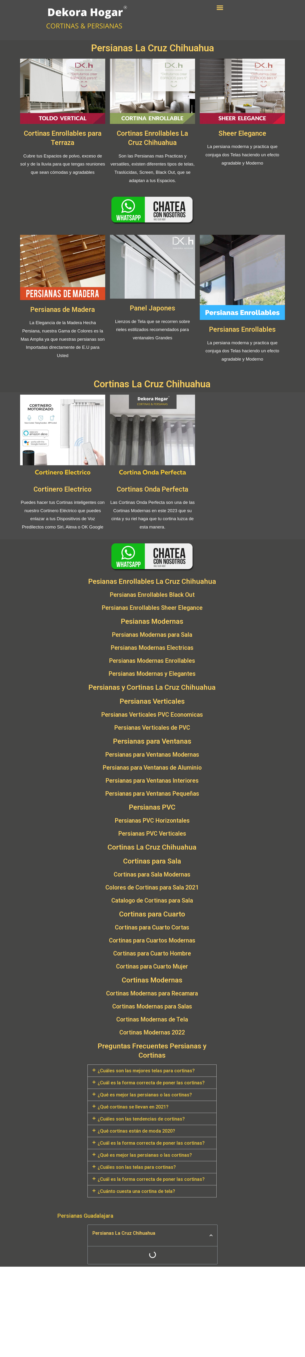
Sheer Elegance (242, 133)
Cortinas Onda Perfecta (152, 489)
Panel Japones (152, 308)
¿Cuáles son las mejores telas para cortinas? (146, 1070)
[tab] (152, 1070)
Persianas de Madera (62, 309)
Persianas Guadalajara (85, 1215)
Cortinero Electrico (62, 489)
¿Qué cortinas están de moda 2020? (136, 1130)
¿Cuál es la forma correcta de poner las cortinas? (151, 1082)
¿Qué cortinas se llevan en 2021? (133, 1106)
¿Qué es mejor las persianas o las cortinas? (145, 1094)
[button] (220, 7)
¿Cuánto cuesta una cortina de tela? (136, 1191)
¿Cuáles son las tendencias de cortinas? (141, 1118)
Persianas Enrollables (242, 329)
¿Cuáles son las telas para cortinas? (137, 1166)
